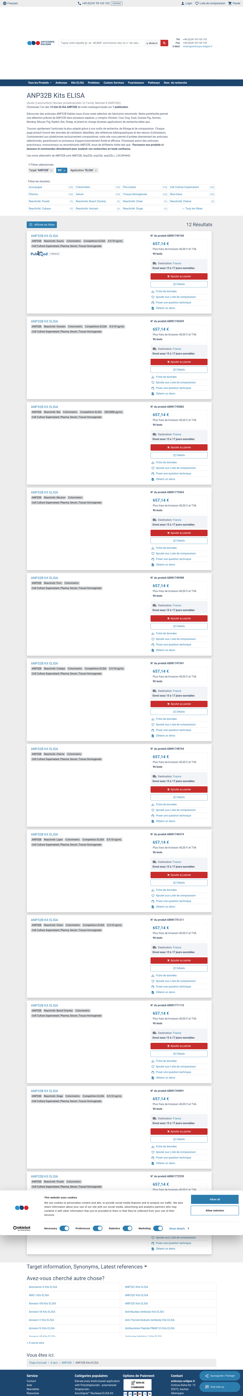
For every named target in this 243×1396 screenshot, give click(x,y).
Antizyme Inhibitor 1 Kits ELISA (143, 1336)
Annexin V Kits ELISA (41, 1320)
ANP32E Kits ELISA (136, 1303)
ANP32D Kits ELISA (136, 1295)
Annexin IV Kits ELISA (42, 1328)
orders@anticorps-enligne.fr (197, 46)
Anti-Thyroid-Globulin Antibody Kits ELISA (149, 1320)
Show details (177, 1389)
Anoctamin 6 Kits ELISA (43, 1287)
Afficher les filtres (42, 225)
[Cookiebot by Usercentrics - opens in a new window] (22, 1389)
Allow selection (215, 1371)
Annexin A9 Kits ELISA (42, 1336)
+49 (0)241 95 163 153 (93, 3)
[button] (35, 1342)
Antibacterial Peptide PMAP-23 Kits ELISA (149, 1328)
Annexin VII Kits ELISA (42, 1311)
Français (10, 3)
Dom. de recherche (175, 82)
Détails (179, 284)
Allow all (215, 1360)
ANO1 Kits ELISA (39, 1295)
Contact (116, 3)
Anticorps (61, 82)
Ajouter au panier (179, 276)
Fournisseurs (136, 82)
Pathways (154, 82)
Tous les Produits (38, 82)
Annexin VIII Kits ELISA (42, 1303)
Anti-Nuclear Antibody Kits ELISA (144, 1311)
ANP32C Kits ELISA (136, 1287)
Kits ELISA (77, 82)
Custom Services (114, 82)
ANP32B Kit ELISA (44, 236)
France (177, 263)
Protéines (94, 82)
